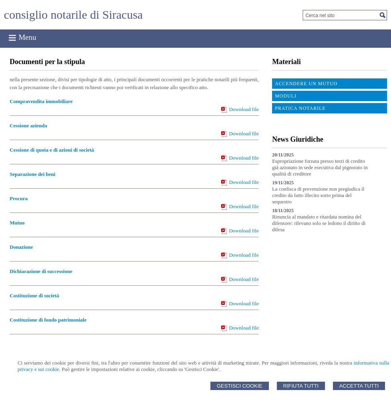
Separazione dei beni (32, 174)
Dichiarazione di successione (41, 271)
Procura (18, 198)
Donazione (21, 247)
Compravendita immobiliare (41, 101)
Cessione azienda (28, 126)
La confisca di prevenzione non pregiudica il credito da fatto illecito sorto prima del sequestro (318, 195)
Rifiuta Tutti (301, 386)
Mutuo (17, 223)
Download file (244, 109)
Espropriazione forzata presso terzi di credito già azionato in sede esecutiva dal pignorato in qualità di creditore (320, 167)
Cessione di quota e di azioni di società (52, 150)
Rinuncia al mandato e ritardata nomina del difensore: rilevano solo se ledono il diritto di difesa (318, 223)
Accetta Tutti (359, 386)
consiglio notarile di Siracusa (73, 14)
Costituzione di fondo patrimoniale (48, 320)
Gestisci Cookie (240, 386)
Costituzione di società (34, 296)
